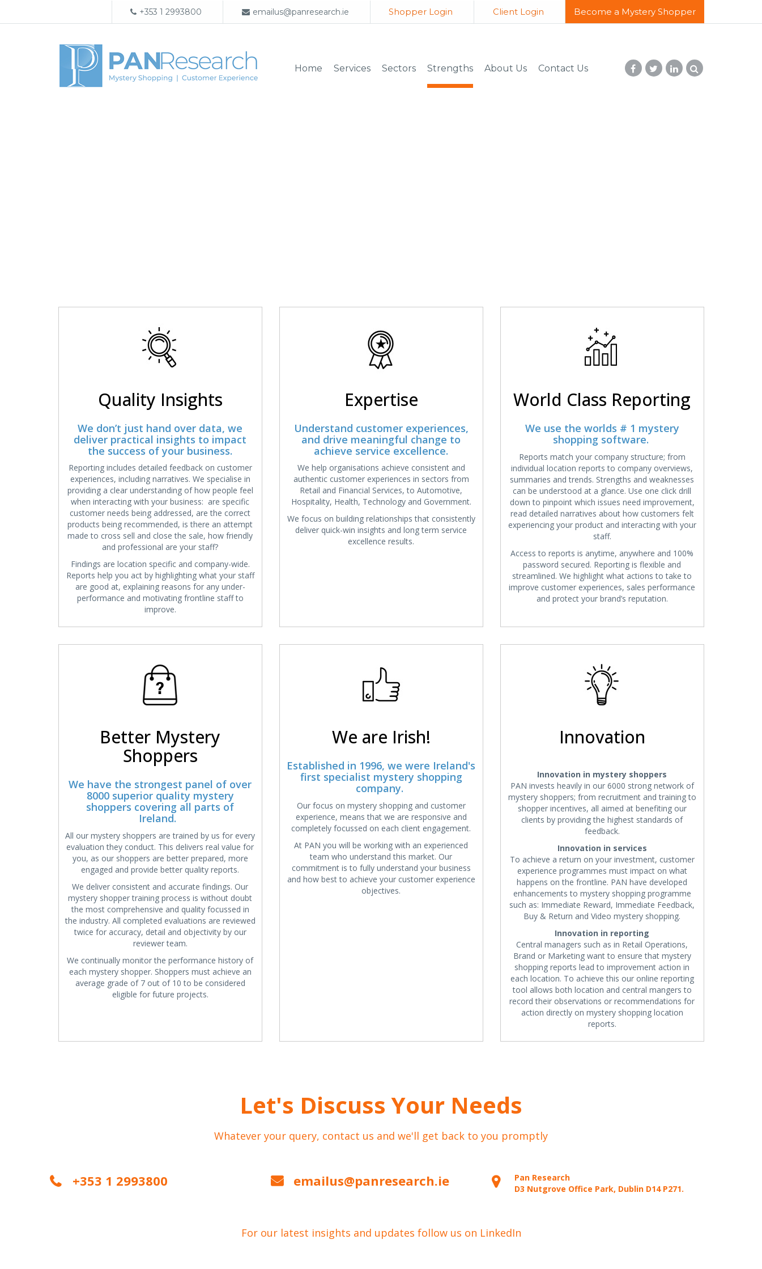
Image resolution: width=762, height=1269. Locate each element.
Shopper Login (417, 11)
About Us (505, 66)
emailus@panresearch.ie (294, 12)
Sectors (399, 66)
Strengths (450, 66)
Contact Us (563, 66)
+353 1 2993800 (162, 12)
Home (308, 66)
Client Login (517, 11)
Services (352, 66)
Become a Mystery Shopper (635, 11)
